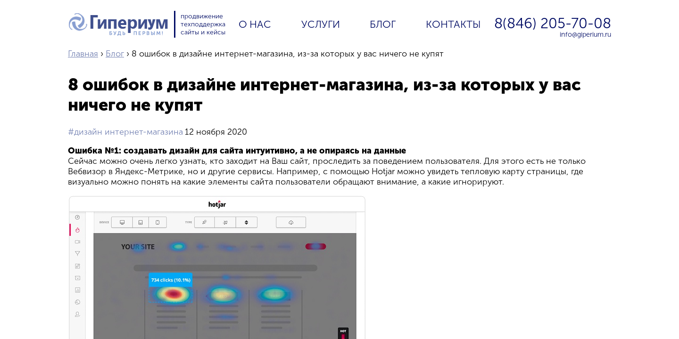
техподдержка (203, 24)
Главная (83, 53)
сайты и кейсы (203, 32)
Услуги (320, 24)
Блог (383, 24)
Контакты (453, 24)
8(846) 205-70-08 (552, 23)
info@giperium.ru (585, 34)
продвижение (202, 16)
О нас (255, 24)
